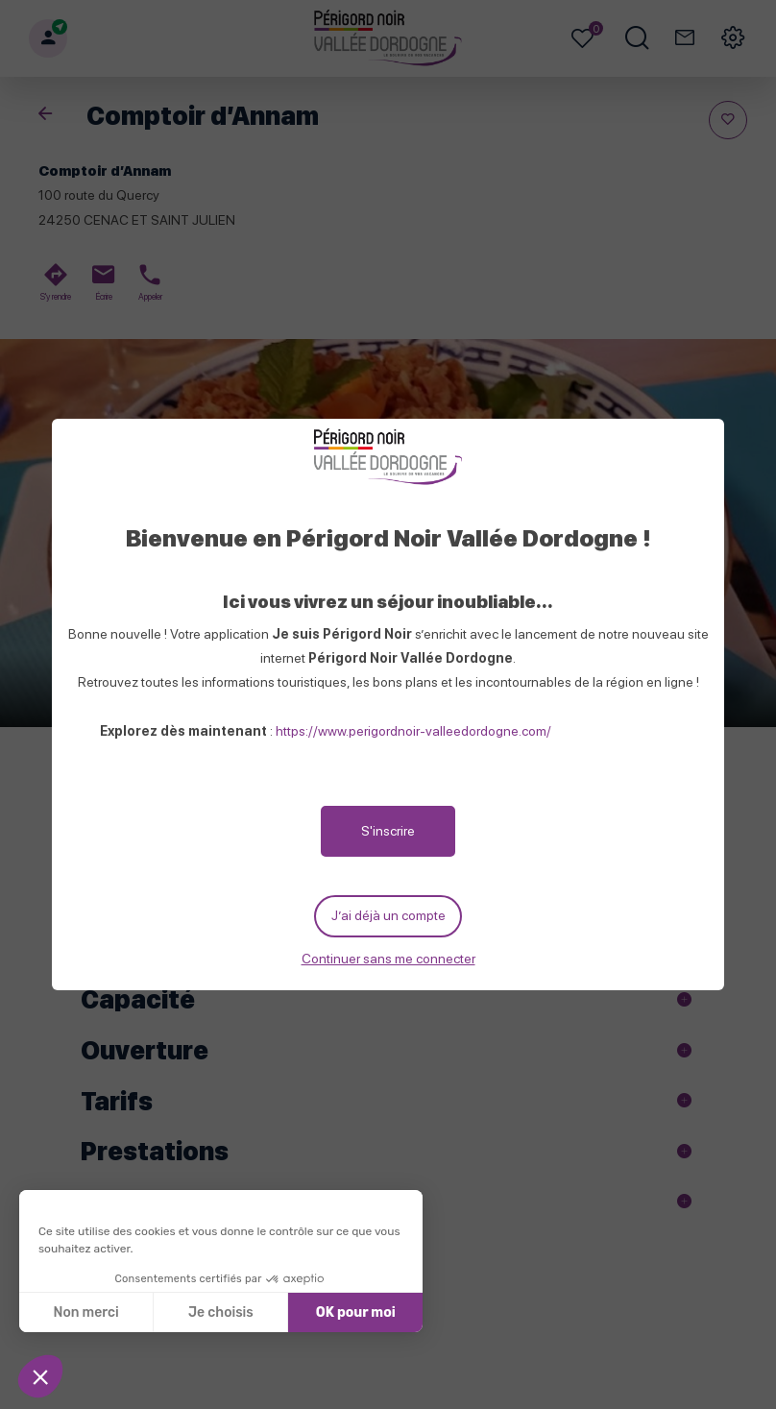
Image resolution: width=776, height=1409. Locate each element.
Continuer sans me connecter (388, 961)
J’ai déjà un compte (388, 916)
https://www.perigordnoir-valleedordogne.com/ (413, 728)
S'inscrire (388, 828)
